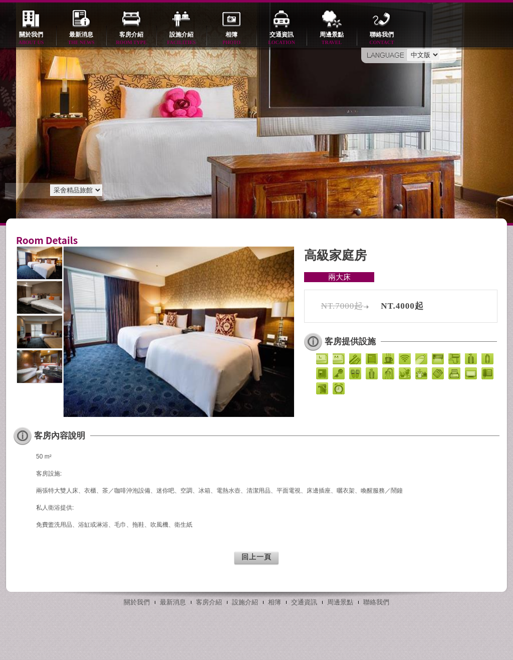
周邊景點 (332, 39)
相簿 (231, 39)
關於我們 (31, 39)
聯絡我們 (382, 39)
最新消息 (81, 39)
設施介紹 (181, 39)
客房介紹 (131, 39)
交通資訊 (281, 39)
